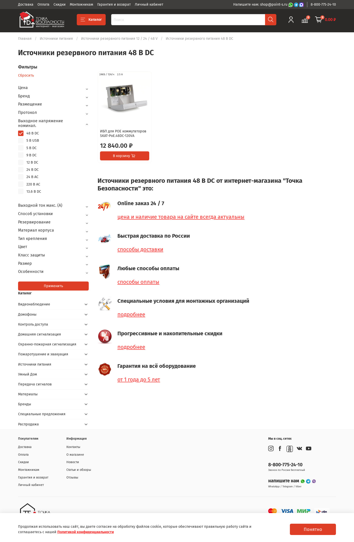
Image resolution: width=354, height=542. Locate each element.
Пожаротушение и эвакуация (43, 354)
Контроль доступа (33, 324)
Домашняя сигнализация (39, 334)
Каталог (91, 19)
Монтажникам (81, 4)
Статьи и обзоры (78, 470)
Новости (72, 462)
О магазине (75, 455)
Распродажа (28, 424)
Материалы (28, 394)
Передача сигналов (35, 384)
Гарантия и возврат (114, 4)
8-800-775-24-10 (323, 4)
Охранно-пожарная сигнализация (47, 344)
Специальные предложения (41, 414)
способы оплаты (138, 282)
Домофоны (27, 314)
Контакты (73, 447)
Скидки (60, 4)
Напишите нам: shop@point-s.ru (260, 4)
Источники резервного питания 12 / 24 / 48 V (119, 38)
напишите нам (284, 481)
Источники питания (56, 38)
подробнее (131, 314)
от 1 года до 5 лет (138, 379)
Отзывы (72, 477)
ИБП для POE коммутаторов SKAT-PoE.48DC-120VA (123, 133)
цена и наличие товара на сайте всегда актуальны (181, 217)
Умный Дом (27, 374)
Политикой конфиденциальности (85, 532)
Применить (53, 286)
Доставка (25, 4)
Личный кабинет (149, 4)
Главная (25, 38)
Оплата (43, 4)
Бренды (24, 404)
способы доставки (140, 249)
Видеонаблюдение (34, 304)
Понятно (313, 529)
